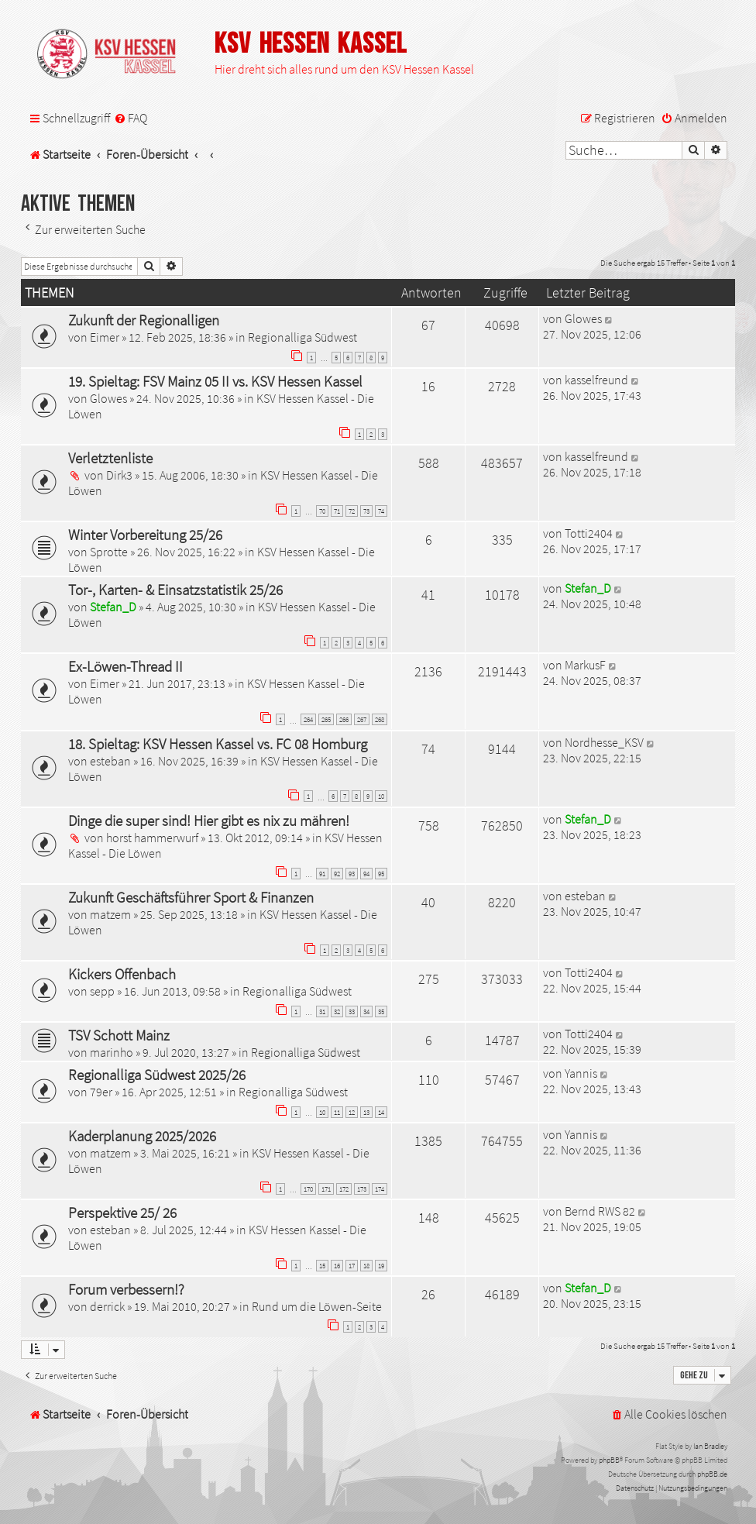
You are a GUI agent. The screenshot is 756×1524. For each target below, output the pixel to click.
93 (352, 873)
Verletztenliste (110, 458)
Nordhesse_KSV (604, 742)
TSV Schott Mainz (119, 1035)
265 (326, 719)
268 (379, 719)
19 (381, 1265)
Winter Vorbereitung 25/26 (145, 534)
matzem (110, 914)
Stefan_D (113, 606)
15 (322, 1265)
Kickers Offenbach (122, 974)
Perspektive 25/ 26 (122, 1212)
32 (337, 1011)
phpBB (609, 1460)
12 (352, 1112)
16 (337, 1265)
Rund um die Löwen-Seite (317, 1306)
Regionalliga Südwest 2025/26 (157, 1074)
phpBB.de (712, 1474)
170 (308, 1189)
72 (352, 511)
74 (381, 511)
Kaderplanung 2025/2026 (142, 1136)
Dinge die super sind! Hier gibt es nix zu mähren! (208, 820)
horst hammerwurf (152, 837)
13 (366, 1112)
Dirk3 (119, 475)
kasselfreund (596, 379)
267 (361, 719)
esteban (110, 761)
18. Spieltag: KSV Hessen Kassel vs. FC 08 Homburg (217, 743)
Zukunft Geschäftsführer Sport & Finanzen (191, 897)
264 (308, 719)
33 (352, 1011)
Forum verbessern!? (126, 1289)
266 (344, 719)
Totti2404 (589, 533)
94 (366, 873)
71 (337, 511)
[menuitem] (130, 118)
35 (381, 1011)
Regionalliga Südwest (302, 337)
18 (366, 1265)
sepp (102, 991)
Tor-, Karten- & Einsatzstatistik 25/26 (175, 589)
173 (361, 1189)
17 (352, 1265)
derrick (107, 1306)
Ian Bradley (710, 1446)
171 (326, 1189)
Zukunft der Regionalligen (143, 320)
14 (381, 1112)
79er (101, 1091)
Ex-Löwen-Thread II (125, 666)
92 (337, 873)
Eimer (104, 337)
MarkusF (585, 665)
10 (381, 796)
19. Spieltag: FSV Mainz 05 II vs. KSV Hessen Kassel (215, 381)
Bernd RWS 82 (600, 1211)
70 (322, 511)
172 (344, 1189)
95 (381, 873)
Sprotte (109, 551)
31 (322, 1011)
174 (379, 1189)
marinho (111, 1052)
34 (366, 1011)
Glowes (583, 318)
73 (366, 511)
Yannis (581, 1073)
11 (337, 1112)
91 (322, 873)
